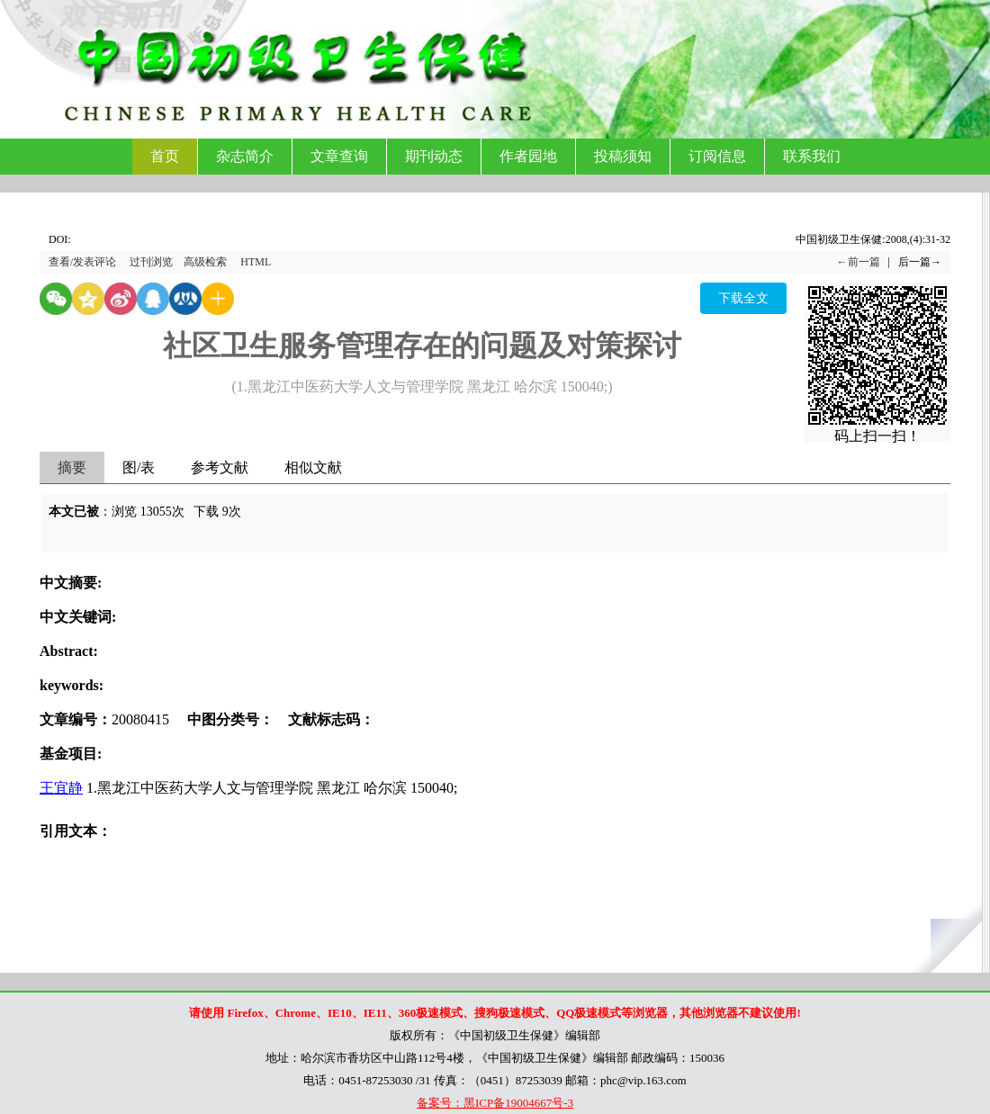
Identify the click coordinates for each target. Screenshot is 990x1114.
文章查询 (339, 156)
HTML (255, 262)
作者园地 (528, 156)
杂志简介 (245, 156)
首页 (164, 156)
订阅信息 (717, 156)
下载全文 (743, 298)
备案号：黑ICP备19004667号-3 (495, 1103)
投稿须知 (623, 156)
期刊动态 (434, 156)
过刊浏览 (151, 262)
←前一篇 (858, 262)
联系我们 (812, 156)
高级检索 (205, 262)
